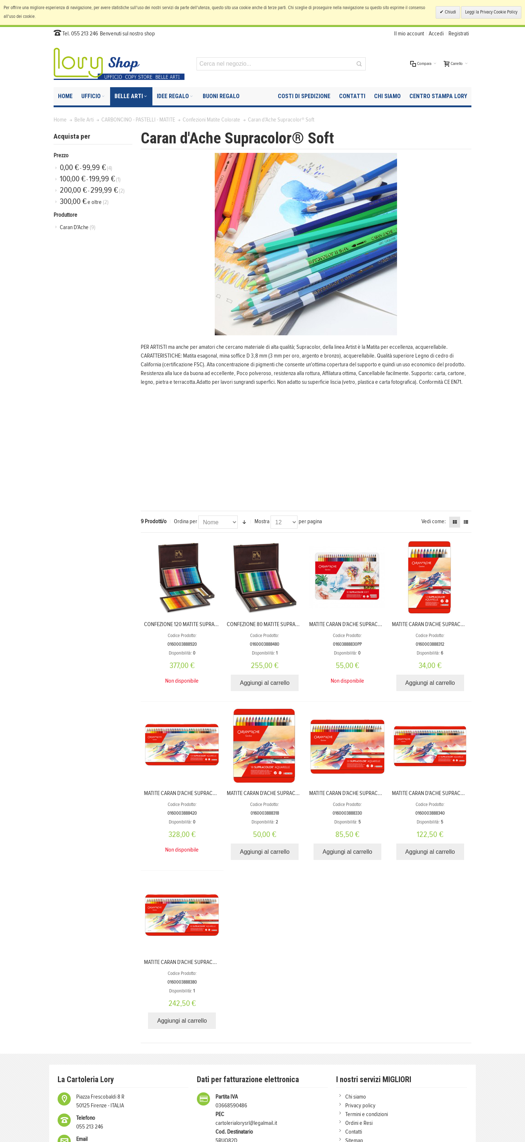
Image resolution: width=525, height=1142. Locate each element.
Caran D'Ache (78, 227)
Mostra (261, 521)
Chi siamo (355, 1097)
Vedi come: (433, 521)
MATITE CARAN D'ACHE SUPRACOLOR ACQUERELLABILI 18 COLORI (299, 793)
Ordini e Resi (359, 1123)
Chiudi (450, 12)
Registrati (458, 33)
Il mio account (409, 33)
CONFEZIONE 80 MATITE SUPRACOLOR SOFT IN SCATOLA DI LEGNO (300, 624)
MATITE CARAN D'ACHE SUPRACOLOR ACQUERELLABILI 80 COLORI (216, 962)
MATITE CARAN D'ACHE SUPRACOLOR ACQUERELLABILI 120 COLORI (217, 793)
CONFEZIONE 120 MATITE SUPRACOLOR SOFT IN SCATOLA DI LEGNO (218, 624)
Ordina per (185, 521)
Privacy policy (360, 1105)
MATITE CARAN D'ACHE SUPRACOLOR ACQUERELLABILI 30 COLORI (382, 793)
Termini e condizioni (366, 1114)
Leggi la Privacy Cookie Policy (491, 12)
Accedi (436, 33)
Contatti (353, 1132)
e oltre (84, 201)
